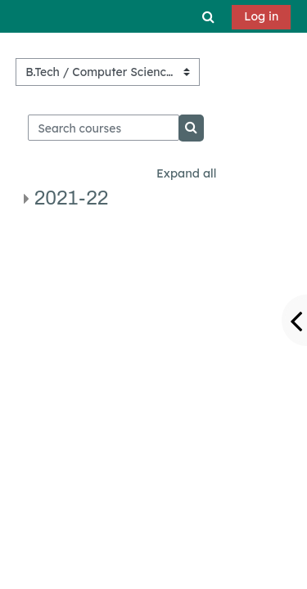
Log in (261, 16)
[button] (209, 16)
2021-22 (71, 198)
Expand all (186, 173)
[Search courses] (103, 128)
